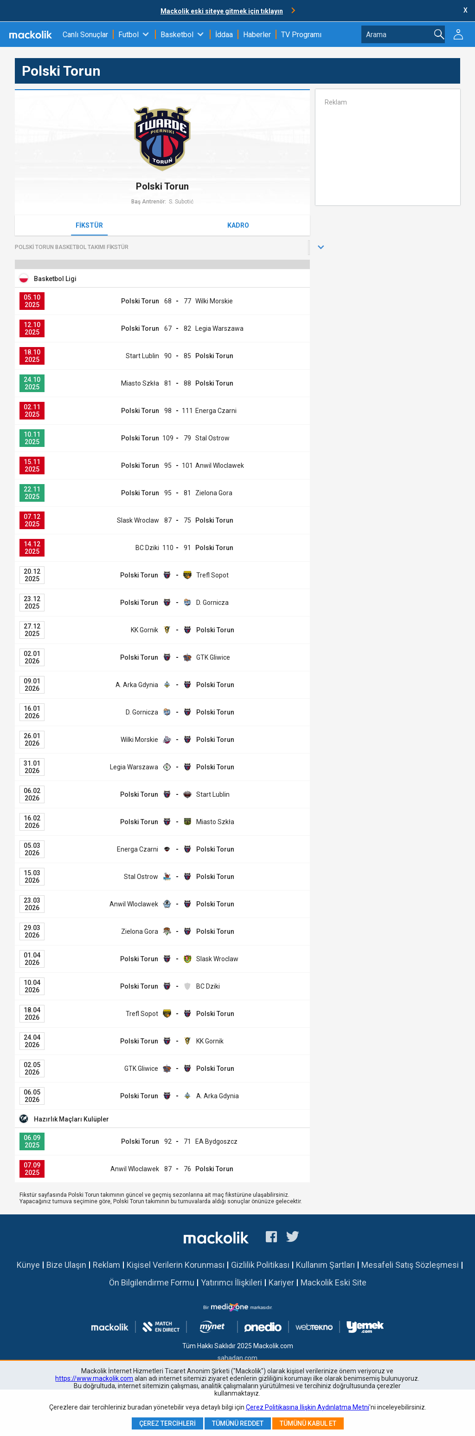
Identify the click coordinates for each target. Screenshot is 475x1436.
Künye (28, 1265)
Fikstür (89, 225)
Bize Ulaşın (66, 1265)
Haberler (257, 34)
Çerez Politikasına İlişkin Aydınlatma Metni (307, 1407)
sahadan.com (237, 1358)
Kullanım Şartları (325, 1265)
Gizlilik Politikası (260, 1265)
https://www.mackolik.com (94, 1378)
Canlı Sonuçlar (85, 34)
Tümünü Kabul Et (308, 1423)
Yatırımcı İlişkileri (231, 1282)
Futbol (128, 34)
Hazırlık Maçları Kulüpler (71, 1119)
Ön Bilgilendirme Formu (151, 1282)
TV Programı (301, 34)
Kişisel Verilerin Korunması (176, 1265)
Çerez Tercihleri (167, 1423)
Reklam (106, 1265)
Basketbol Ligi (55, 278)
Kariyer (281, 1282)
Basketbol (176, 34)
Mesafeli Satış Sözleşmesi (410, 1265)
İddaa (224, 34)
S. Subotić (181, 201)
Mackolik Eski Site (333, 1282)
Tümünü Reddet (237, 1423)
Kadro (238, 225)
